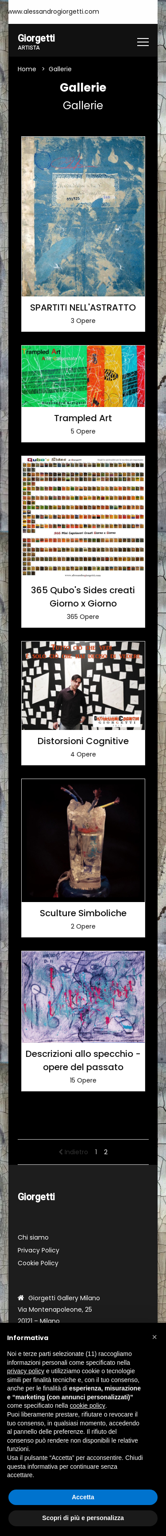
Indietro (73, 1152)
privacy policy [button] (25, 1371)
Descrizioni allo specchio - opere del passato (83, 1060)
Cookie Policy (38, 1263)
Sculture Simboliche (83, 913)
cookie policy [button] (87, 1405)
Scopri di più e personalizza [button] (83, 1517)
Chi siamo (33, 1237)
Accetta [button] (83, 1497)
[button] (154, 1337)
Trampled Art (83, 418)
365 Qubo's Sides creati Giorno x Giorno (83, 597)
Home (27, 69)
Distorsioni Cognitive (83, 741)
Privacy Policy (38, 1250)
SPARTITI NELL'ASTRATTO (83, 307)
